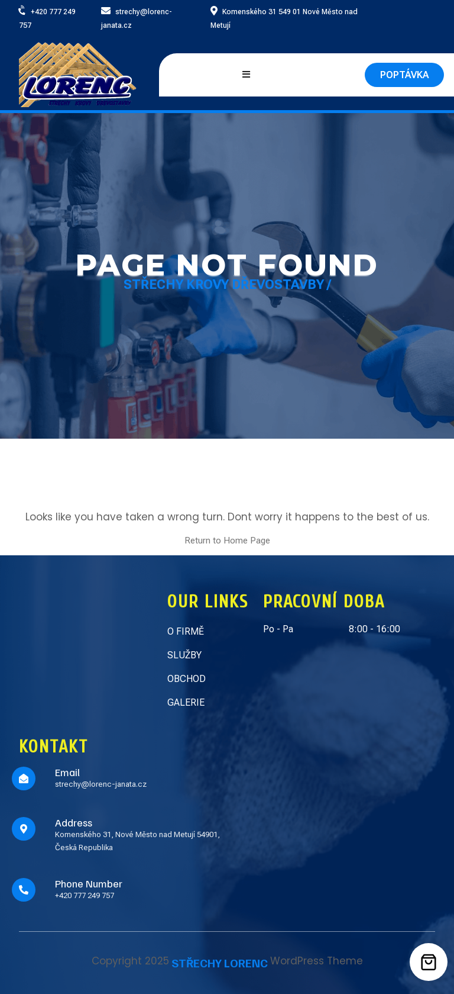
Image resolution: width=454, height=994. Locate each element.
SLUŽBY (184, 655)
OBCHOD (186, 678)
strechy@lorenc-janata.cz (101, 784)
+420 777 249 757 (84, 895)
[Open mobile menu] (246, 75)
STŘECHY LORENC (219, 962)
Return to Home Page (227, 540)
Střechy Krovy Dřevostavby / (227, 284)
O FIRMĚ (185, 631)
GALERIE (186, 702)
